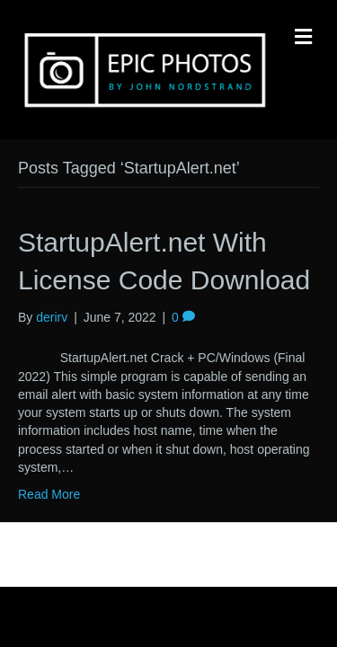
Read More (49, 494)
